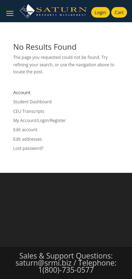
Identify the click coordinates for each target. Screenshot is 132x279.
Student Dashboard (32, 102)
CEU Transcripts (28, 111)
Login (100, 12)
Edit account (25, 130)
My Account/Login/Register (39, 120)
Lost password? (28, 148)
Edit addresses (27, 139)
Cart (119, 12)
